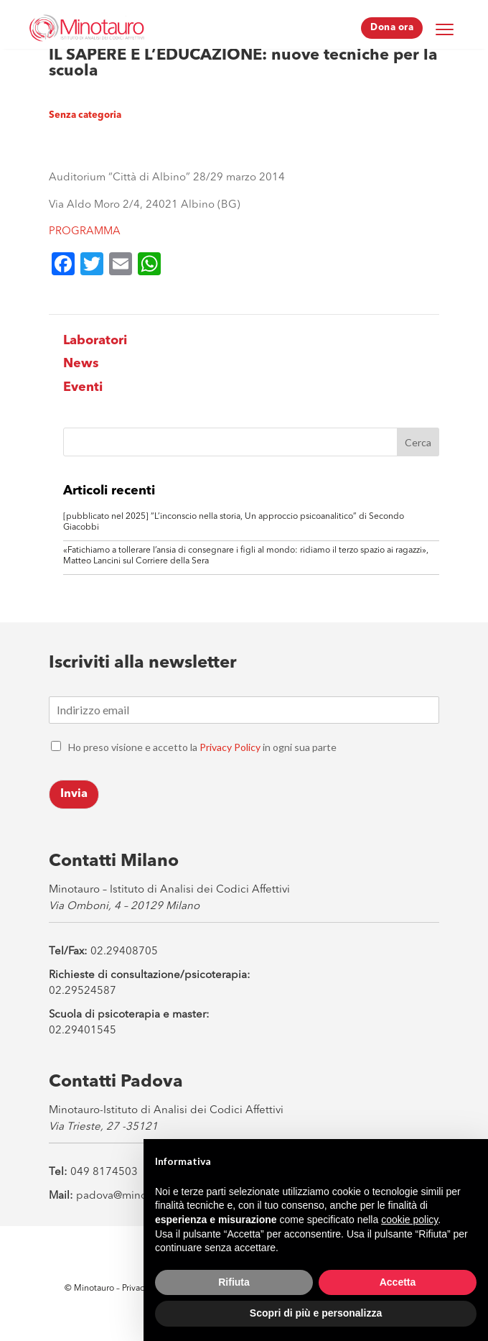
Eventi (83, 387)
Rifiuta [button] (234, 1282)
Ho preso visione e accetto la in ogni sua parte (202, 747)
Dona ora (391, 27)
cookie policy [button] (409, 1219)
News (81, 363)
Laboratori (95, 340)
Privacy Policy (230, 747)
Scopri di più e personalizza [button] (316, 1313)
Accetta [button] (398, 1282)
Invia (74, 794)
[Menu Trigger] (444, 28)
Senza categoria (85, 115)
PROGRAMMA (85, 231)
